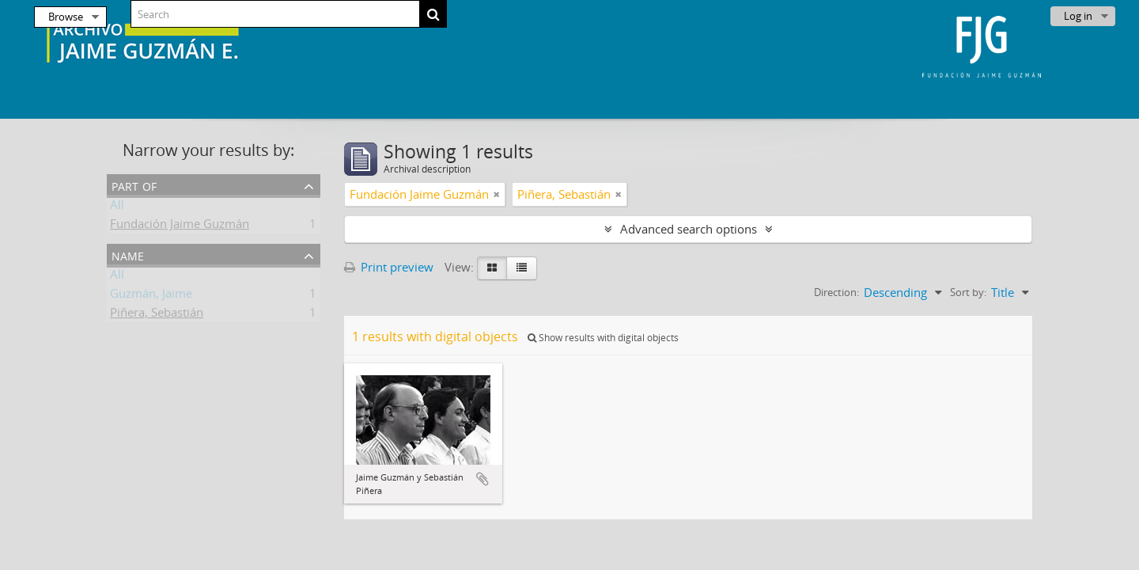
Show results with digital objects (603, 337)
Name (128, 254)
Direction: (836, 292)
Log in (1078, 16)
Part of (134, 185)
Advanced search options (688, 229)
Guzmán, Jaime (151, 296)
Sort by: (968, 292)
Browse (65, 17)
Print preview (388, 267)
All (117, 207)
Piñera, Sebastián (156, 315)
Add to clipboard (482, 479)
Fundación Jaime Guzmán (179, 226)
